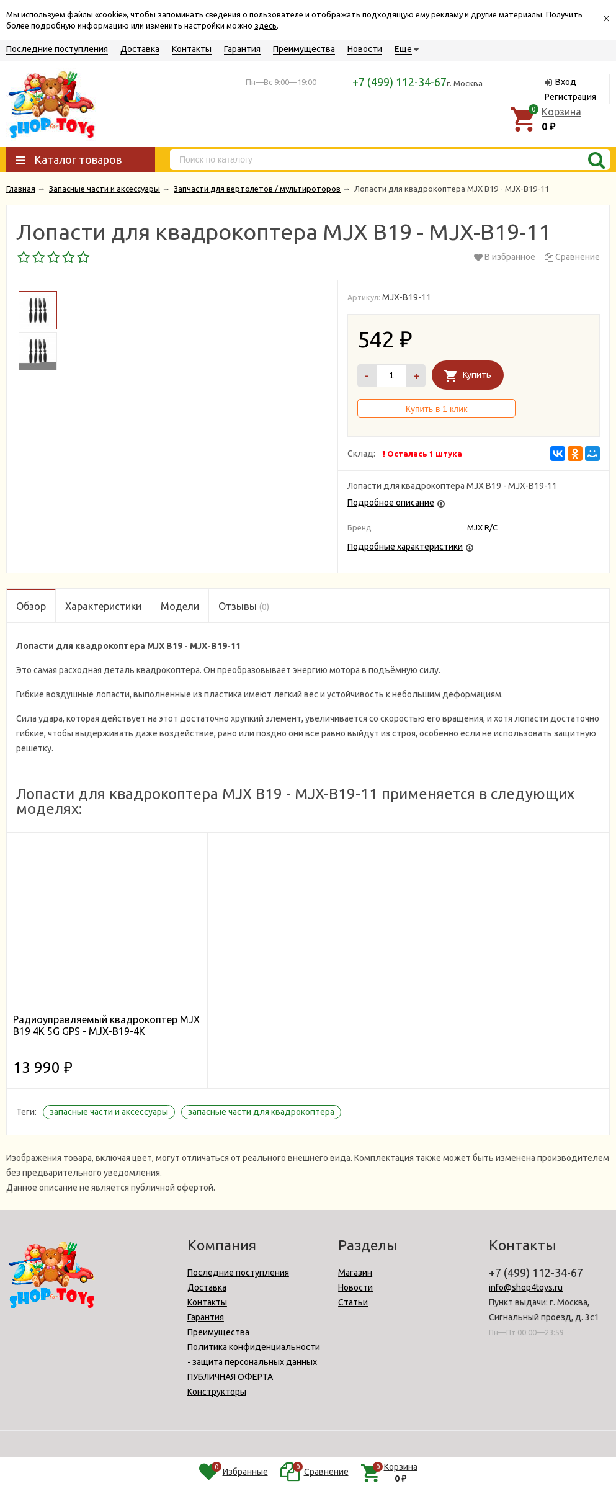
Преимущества (304, 49)
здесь (265, 25)
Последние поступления (57, 49)
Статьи (353, 1302)
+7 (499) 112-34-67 (399, 82)
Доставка (139, 49)
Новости (364, 49)
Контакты (192, 49)
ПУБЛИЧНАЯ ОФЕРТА (230, 1377)
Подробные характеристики (405, 547)
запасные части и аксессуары (109, 1112)
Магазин (355, 1273)
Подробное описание (390, 503)
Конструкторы (216, 1392)
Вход (565, 82)
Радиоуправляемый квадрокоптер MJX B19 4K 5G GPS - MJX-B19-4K (106, 1025)
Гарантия (242, 49)
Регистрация (570, 97)
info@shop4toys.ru (526, 1287)
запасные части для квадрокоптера (261, 1112)
